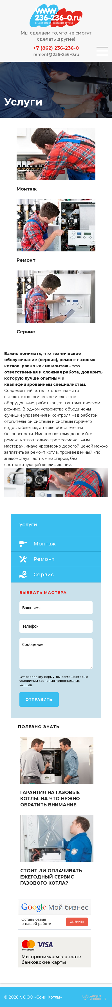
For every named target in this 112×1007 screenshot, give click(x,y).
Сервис (43, 575)
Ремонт (44, 559)
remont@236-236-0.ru (56, 54)
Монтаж (44, 544)
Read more (56, 160)
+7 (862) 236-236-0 (56, 48)
